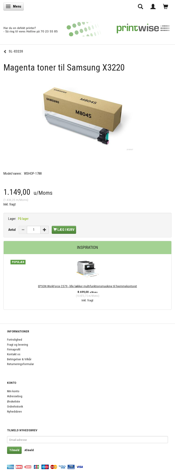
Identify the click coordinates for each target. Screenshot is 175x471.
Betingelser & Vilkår (19, 359)
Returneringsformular (20, 364)
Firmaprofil (13, 349)
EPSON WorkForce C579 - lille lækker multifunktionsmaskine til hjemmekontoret (87, 286)
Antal (12, 230)
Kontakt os (13, 354)
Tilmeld (14, 450)
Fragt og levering (17, 344)
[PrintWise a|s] (86, 27)
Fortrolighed (14, 339)
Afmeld (29, 450)
